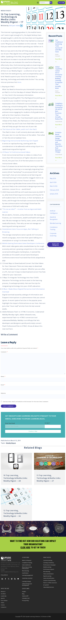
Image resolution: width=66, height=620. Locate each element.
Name (3, 376)
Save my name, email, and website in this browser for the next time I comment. (26, 401)
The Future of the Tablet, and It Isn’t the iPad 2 (19, 129)
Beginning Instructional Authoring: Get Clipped (20, 141)
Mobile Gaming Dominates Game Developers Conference (23, 243)
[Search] (51, 2)
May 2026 (53, 178)
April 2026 (53, 182)
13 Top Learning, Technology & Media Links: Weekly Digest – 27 (49, 478)
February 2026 (54, 190)
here (19, 82)
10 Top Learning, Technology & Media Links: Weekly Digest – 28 (15, 478)
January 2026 (54, 194)
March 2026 (53, 186)
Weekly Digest (6, 10)
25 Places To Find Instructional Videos (16, 152)
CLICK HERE (25, 547)
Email (3, 385)
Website (3, 393)
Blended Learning (55, 223)
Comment (4, 352)
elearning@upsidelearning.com (9, 572)
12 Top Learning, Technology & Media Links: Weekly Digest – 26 (15, 513)
